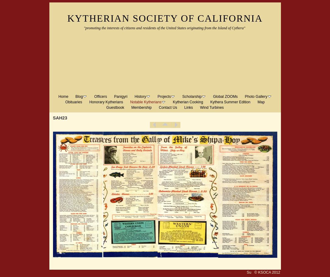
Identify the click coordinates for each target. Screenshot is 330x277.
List (165, 125)
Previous (154, 125)
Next (175, 125)
